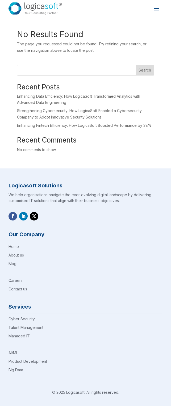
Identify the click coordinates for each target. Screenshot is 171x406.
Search (145, 70)
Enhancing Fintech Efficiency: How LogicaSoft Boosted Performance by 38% (84, 125)
